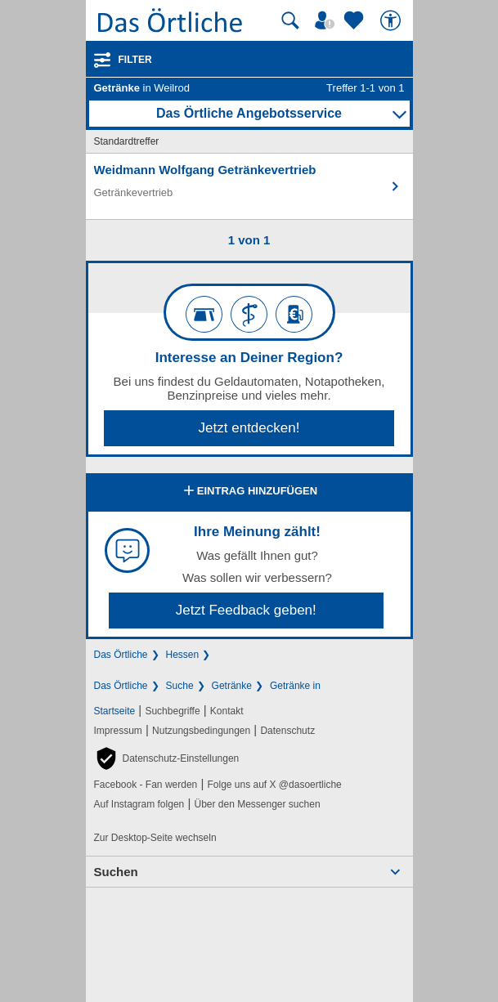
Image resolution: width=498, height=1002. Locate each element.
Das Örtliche (121, 654)
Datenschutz (287, 730)
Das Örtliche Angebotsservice (249, 113)
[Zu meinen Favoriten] (355, 20)
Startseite (115, 711)
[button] (167, 758)
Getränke (232, 685)
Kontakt (227, 711)
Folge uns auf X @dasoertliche (274, 784)
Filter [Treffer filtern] (135, 59)
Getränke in (295, 685)
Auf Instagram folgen (139, 804)
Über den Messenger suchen (257, 804)
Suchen (116, 872)
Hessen (183, 654)
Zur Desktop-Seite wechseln (155, 837)
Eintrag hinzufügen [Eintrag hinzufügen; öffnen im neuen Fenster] (249, 492)
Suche (180, 685)
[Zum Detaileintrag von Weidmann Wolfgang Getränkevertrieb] (249, 186)
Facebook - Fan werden (146, 784)
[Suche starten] (290, 20)
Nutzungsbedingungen (201, 730)
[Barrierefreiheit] (392, 20)
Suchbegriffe (172, 711)
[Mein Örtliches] (327, 20)
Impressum (118, 730)
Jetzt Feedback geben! (246, 610)
